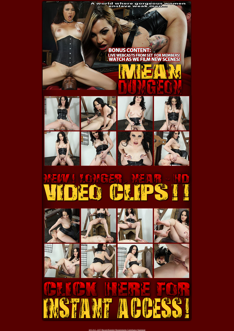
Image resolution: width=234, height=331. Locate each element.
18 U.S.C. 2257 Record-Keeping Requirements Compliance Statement (117, 330)
